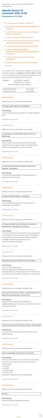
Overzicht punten (7, 97)
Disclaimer (18, 417)
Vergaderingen (6, 4)
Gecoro (13, 4)
